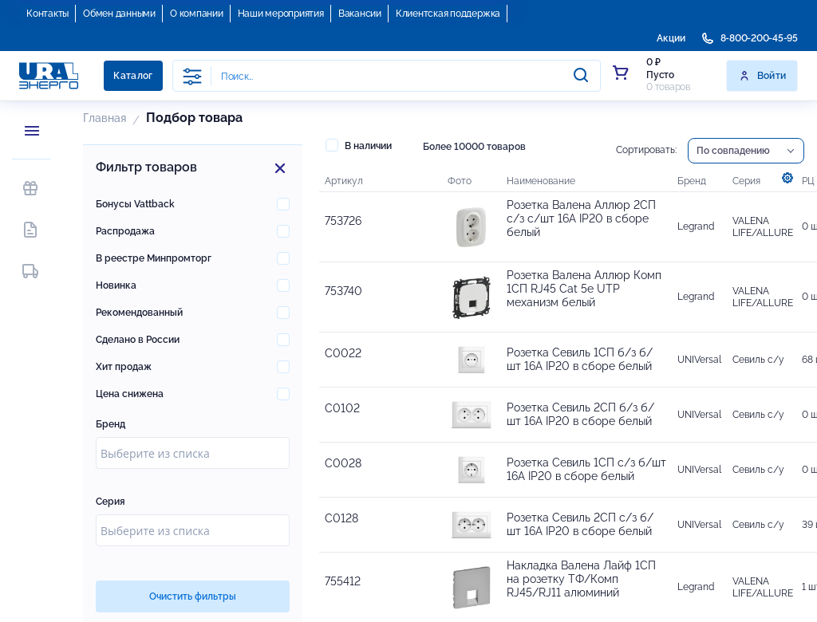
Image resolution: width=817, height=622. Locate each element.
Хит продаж (124, 366)
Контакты (47, 13)
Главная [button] (104, 118)
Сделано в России (138, 339)
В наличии (359, 145)
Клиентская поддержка (448, 13)
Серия (110, 501)
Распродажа (125, 231)
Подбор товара (194, 117)
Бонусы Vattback (135, 204)
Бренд (110, 424)
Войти (762, 75)
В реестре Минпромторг (153, 258)
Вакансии (359, 13)
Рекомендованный (139, 312)
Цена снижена (130, 394)
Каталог (133, 75)
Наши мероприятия (281, 13)
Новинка (116, 285)
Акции (671, 38)
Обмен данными (119, 13)
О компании (196, 13)
